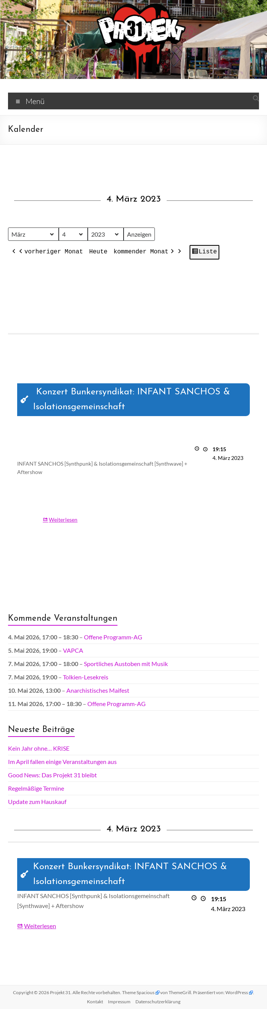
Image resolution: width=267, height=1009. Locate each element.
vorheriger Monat (50, 252)
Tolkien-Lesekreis (85, 677)
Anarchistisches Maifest (97, 690)
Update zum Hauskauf (37, 801)
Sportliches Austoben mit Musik (126, 663)
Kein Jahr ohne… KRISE (38, 748)
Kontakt (95, 1001)
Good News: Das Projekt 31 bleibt (52, 774)
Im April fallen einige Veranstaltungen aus (62, 761)
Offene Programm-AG (113, 637)
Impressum (119, 1001)
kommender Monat (144, 252)
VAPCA (73, 650)
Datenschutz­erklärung (157, 1001)
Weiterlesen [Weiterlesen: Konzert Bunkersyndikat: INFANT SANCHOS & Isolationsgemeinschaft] (63, 519)
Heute (98, 251)
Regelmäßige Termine (36, 788)
